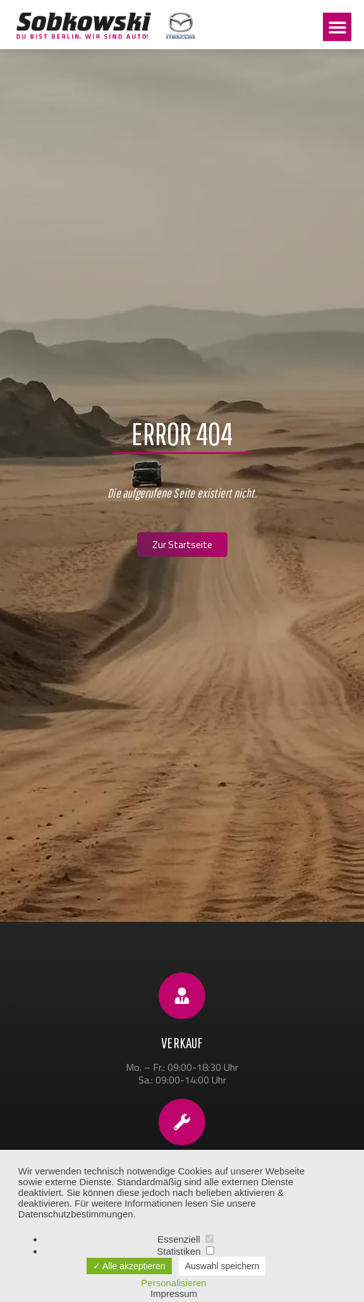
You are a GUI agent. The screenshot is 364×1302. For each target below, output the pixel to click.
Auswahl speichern (222, 1266)
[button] (337, 27)
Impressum (173, 1293)
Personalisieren (173, 1282)
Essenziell (185, 1239)
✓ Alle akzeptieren (129, 1266)
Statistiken (185, 1251)
